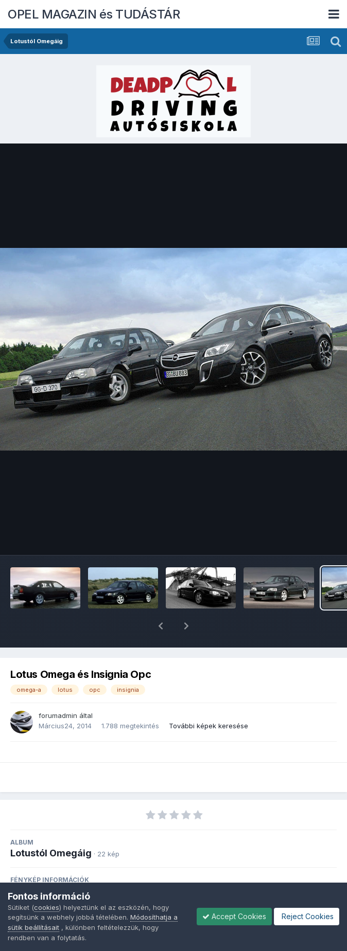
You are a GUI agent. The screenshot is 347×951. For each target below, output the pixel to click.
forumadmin (58, 689)
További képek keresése (208, 699)
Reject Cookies (307, 916)
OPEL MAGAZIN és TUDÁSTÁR (94, 14)
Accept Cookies (234, 916)
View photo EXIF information (173, 876)
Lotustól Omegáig (51, 826)
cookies (46, 907)
